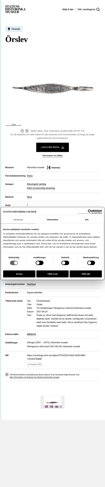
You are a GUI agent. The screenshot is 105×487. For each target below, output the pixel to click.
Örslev (30, 176)
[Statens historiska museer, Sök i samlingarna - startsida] (15, 9)
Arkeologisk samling (36, 184)
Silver (29, 197)
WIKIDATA (31, 334)
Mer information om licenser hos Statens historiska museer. (35, 377)
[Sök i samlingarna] (89, 9)
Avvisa (19, 274)
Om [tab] (86, 219)
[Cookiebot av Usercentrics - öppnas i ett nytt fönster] (90, 211)
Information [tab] (52, 219)
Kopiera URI (34, 364)
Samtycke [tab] (18, 219)
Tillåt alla (85, 274)
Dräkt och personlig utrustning (41, 188)
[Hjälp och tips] (67, 9)
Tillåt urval (52, 274)
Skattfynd (31, 284)
